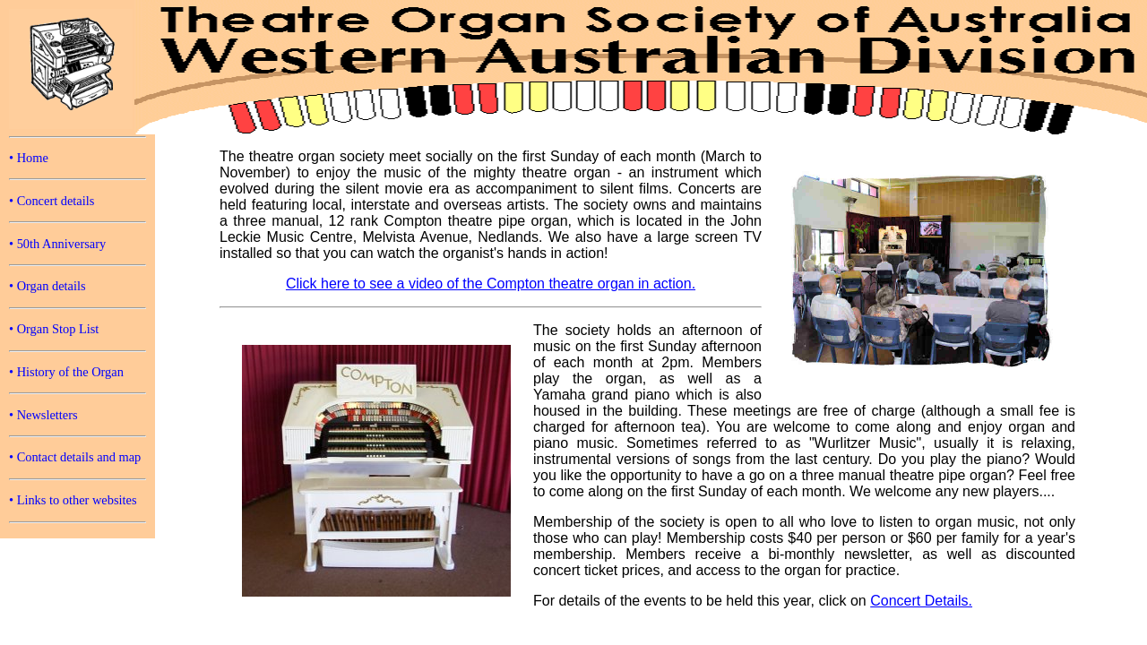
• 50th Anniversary (57, 243)
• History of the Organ (66, 372)
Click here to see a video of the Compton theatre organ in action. (490, 283)
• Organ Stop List (54, 329)
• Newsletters (43, 415)
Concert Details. (921, 600)
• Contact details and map (75, 457)
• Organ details (47, 286)
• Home (28, 157)
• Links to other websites (73, 500)
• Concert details (51, 201)
